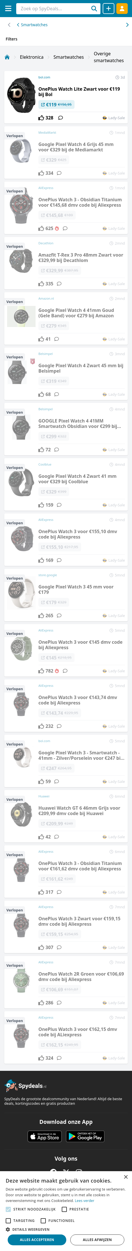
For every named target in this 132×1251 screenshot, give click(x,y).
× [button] (125, 1177)
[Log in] (122, 8)
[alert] (66, 1211)
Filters (11, 39)
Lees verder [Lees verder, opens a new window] (84, 1200)
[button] (66, 1229)
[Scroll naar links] (127, 25)
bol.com (44, 77)
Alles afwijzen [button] (97, 1239)
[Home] (7, 57)
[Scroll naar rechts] (9, 25)
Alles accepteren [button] (37, 1239)
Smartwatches (32, 24)
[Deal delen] (108, 8)
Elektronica (32, 57)
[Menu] (8, 8)
